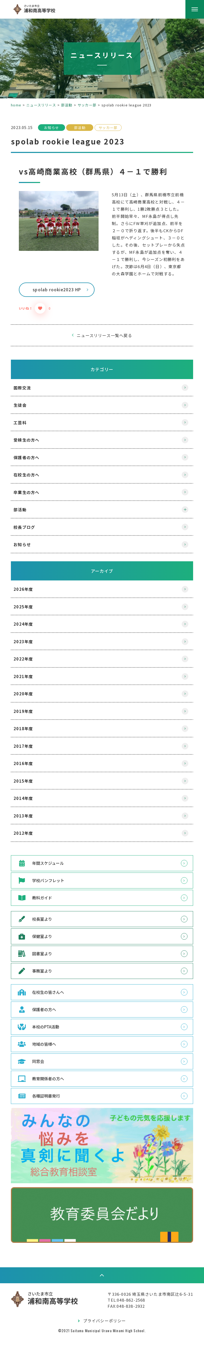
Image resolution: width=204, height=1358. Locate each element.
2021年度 (28, 698)
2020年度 (28, 715)
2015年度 (28, 802)
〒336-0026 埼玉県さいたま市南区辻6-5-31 (145, 1314)
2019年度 (28, 733)
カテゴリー (102, 391)
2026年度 (28, 610)
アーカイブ (102, 592)
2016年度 (28, 785)
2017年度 (28, 767)
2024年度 (28, 645)
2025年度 (28, 628)
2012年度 (28, 854)
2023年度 (28, 663)
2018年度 (28, 750)
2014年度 (28, 820)
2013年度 (28, 837)
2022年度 (28, 680)
